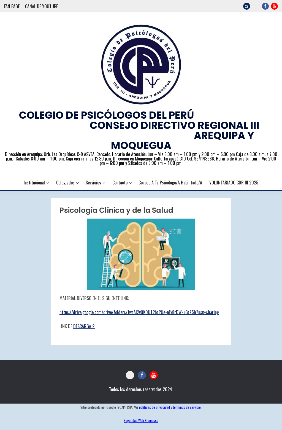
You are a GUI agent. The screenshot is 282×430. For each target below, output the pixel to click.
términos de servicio (187, 407)
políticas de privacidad (154, 407)
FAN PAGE (12, 6)
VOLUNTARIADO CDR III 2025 (233, 182)
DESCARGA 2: (84, 326)
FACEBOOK (265, 6)
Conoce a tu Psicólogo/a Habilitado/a (170, 182)
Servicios (93, 182)
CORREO (256, 6)
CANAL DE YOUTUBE (41, 6)
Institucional (34, 182)
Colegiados (65, 182)
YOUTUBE (274, 6)
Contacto (120, 182)
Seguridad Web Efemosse (141, 420)
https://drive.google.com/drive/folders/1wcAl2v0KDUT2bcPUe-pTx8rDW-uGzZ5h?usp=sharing (139, 312)
